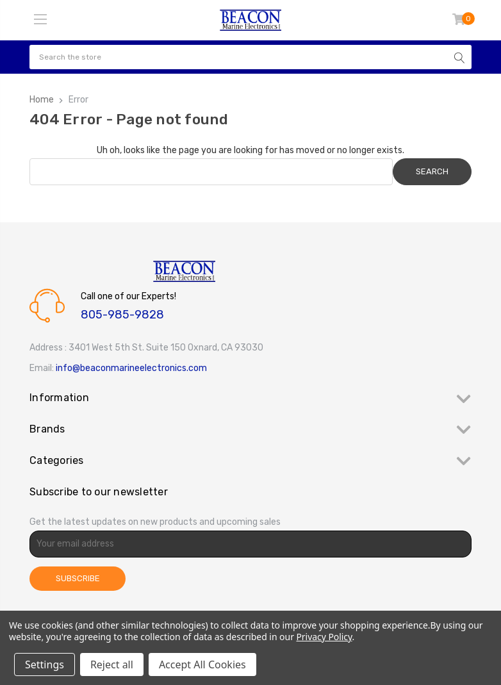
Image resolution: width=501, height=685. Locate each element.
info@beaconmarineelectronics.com (131, 368)
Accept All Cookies (202, 664)
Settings (44, 664)
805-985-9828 (122, 315)
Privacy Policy (324, 637)
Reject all (111, 664)
